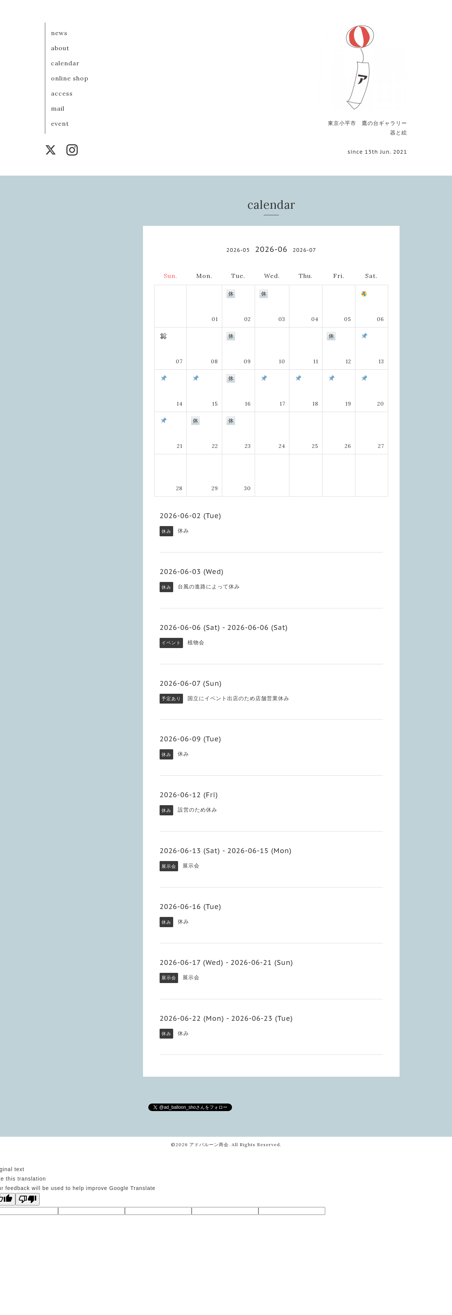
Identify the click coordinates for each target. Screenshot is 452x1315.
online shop (69, 78)
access (62, 93)
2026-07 (304, 250)
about (60, 48)
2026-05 (238, 250)
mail (58, 108)
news (59, 33)
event (60, 123)
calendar (65, 63)
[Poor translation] (27, 1199)
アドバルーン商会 (209, 1144)
